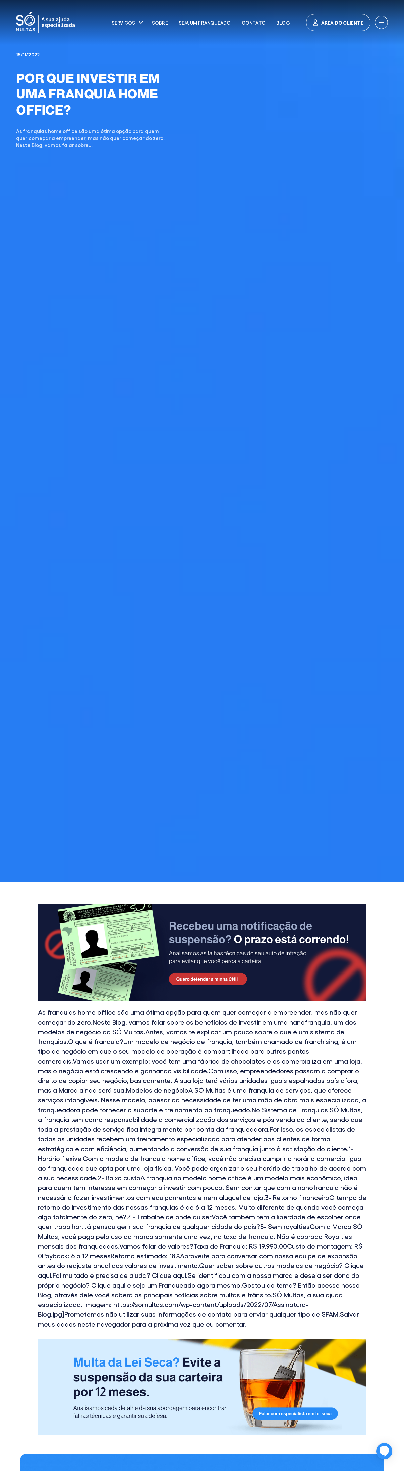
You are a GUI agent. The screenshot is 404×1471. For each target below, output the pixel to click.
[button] (127, 22)
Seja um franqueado (205, 22)
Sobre (160, 22)
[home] (65, 22)
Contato (254, 22)
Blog (283, 22)
